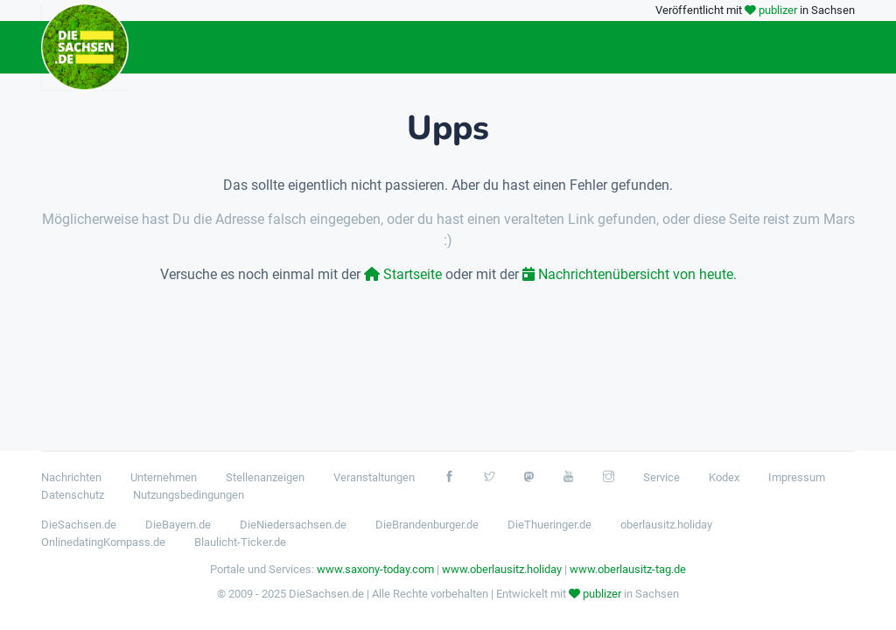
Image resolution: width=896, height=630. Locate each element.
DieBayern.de (178, 524)
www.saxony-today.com (375, 569)
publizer (778, 10)
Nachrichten (71, 477)
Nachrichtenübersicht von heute (627, 274)
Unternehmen (163, 477)
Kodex (724, 477)
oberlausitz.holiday (666, 524)
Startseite (403, 274)
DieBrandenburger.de (427, 524)
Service (661, 477)
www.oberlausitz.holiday (502, 569)
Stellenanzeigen (265, 477)
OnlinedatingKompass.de (103, 542)
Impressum (796, 477)
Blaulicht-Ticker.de (240, 542)
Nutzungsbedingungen (188, 494)
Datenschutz (72, 494)
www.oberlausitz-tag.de (628, 569)
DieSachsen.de (78, 524)
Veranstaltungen (374, 477)
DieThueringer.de (550, 524)
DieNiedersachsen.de (293, 524)
